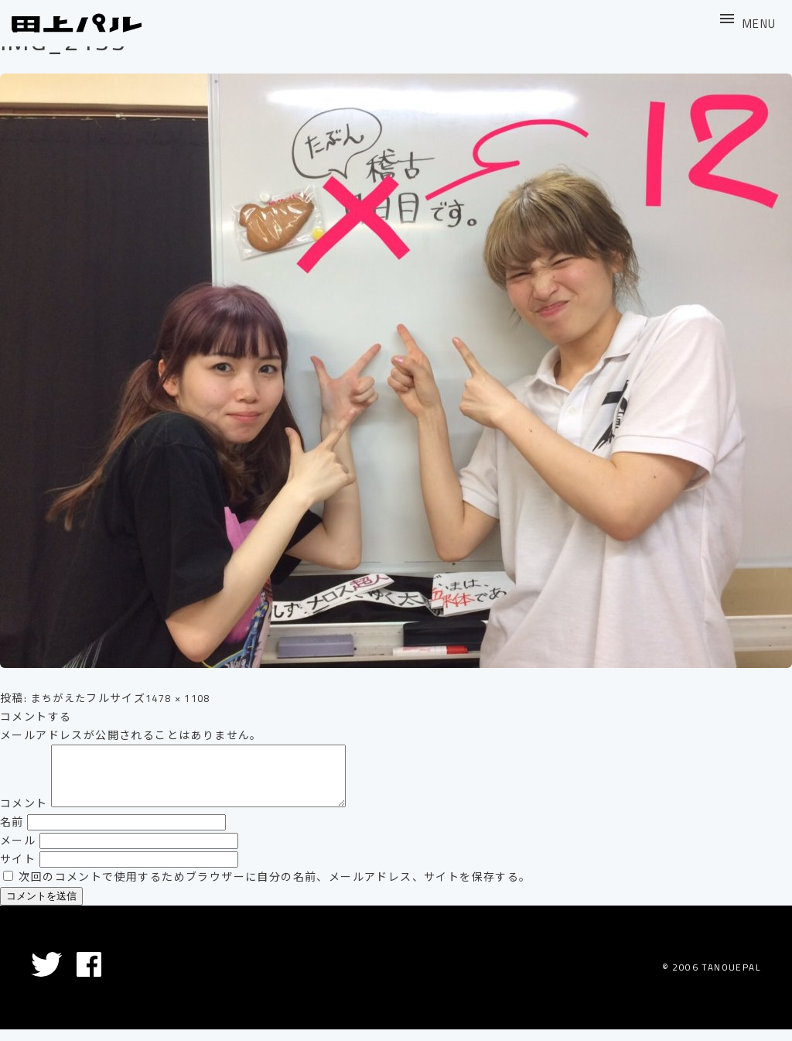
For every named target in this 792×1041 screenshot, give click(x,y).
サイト (18, 871)
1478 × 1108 (186, 698)
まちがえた (60, 698)
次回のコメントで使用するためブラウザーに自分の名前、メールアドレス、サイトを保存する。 (275, 888)
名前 (12, 834)
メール (18, 852)
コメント (24, 815)
